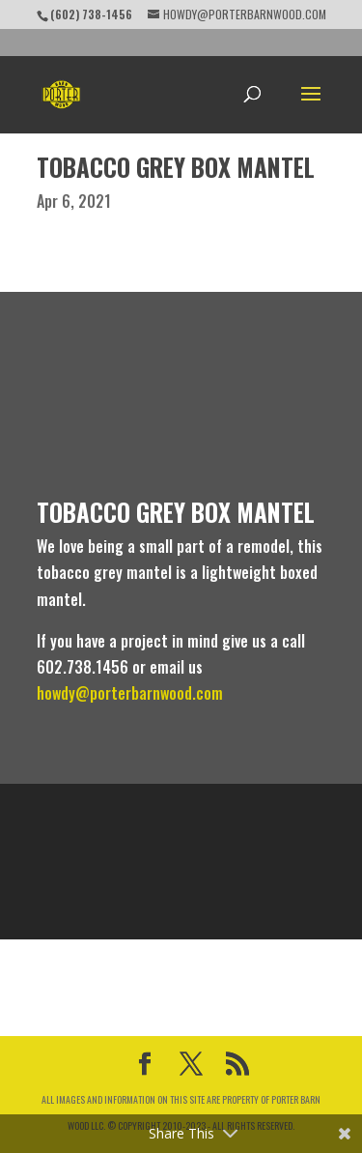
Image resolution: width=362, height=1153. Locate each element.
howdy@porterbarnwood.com (130, 693)
